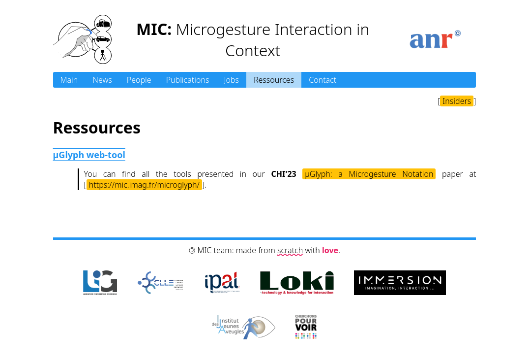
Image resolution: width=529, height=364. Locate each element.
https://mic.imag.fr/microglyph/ (144, 184)
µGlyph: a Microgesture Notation (369, 173)
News (102, 79)
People (139, 79)
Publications (187, 79)
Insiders (456, 101)
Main (69, 79)
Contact (322, 79)
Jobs (231, 79)
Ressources (274, 79)
